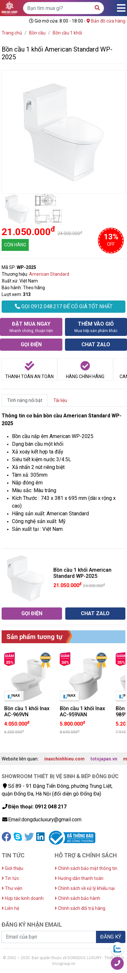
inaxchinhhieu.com (64, 758)
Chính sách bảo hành (77, 898)
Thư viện (12, 888)
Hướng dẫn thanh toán (79, 878)
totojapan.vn (103, 758)
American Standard (49, 274)
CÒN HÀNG (15, 244)
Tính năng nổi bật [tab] (24, 400)
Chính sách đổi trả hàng (80, 908)
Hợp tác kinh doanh (23, 898)
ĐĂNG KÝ (110, 937)
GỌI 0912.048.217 (63, 306)
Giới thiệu (12, 868)
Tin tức (10, 878)
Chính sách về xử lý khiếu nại (85, 888)
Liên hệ (10, 908)
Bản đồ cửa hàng (106, 21)
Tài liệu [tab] (60, 400)
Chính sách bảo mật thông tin (86, 868)
